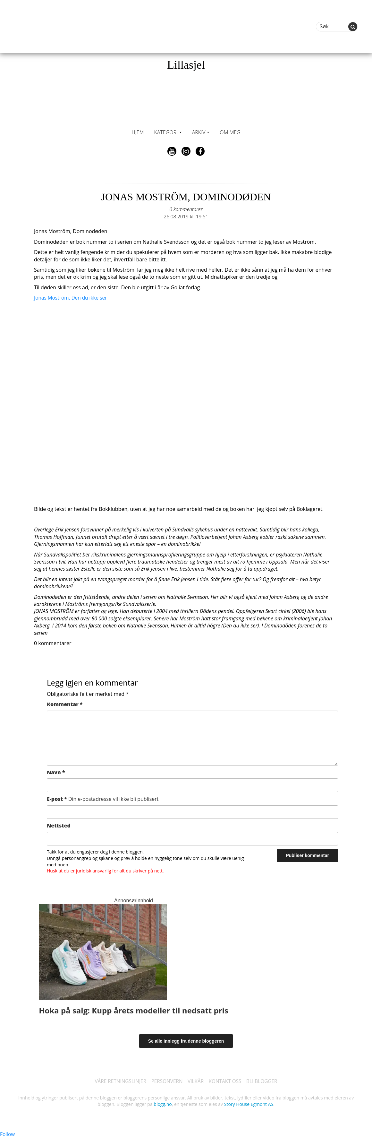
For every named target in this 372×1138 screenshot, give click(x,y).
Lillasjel (186, 64)
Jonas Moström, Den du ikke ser (72, 297)
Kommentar (64, 704)
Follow (7, 1134)
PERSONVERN (166, 1081)
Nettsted (59, 825)
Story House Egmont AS (248, 1104)
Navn (56, 772)
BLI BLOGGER (265, 1081)
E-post (103, 798)
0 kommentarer (186, 209)
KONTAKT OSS (226, 1081)
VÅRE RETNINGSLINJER (118, 1081)
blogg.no (163, 1104)
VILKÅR (196, 1081)
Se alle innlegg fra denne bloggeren (186, 1041)
